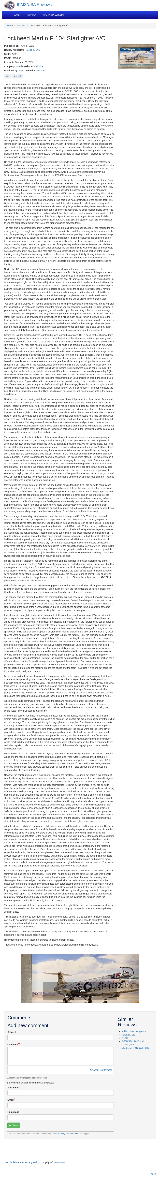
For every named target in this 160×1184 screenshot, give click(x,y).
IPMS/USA (59, 1162)
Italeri (19, 66)
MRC (21, 70)
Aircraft (17, 76)
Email (10, 1099)
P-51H (124, 1038)
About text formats (101, 1070)
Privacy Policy (59, 1134)
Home (10, 25)
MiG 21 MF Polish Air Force (135, 1048)
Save (13, 1125)
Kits (7, 76)
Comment (12, 1044)
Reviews (21, 25)
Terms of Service (76, 1134)
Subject (11, 1032)
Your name (13, 1087)
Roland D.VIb (128, 1034)
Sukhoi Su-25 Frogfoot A (134, 1031)
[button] (30, 978)
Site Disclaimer (11, 1162)
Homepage (13, 1112)
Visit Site (38, 66)
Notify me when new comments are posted (30, 1082)
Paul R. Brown (32, 50)
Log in (153, 1174)
